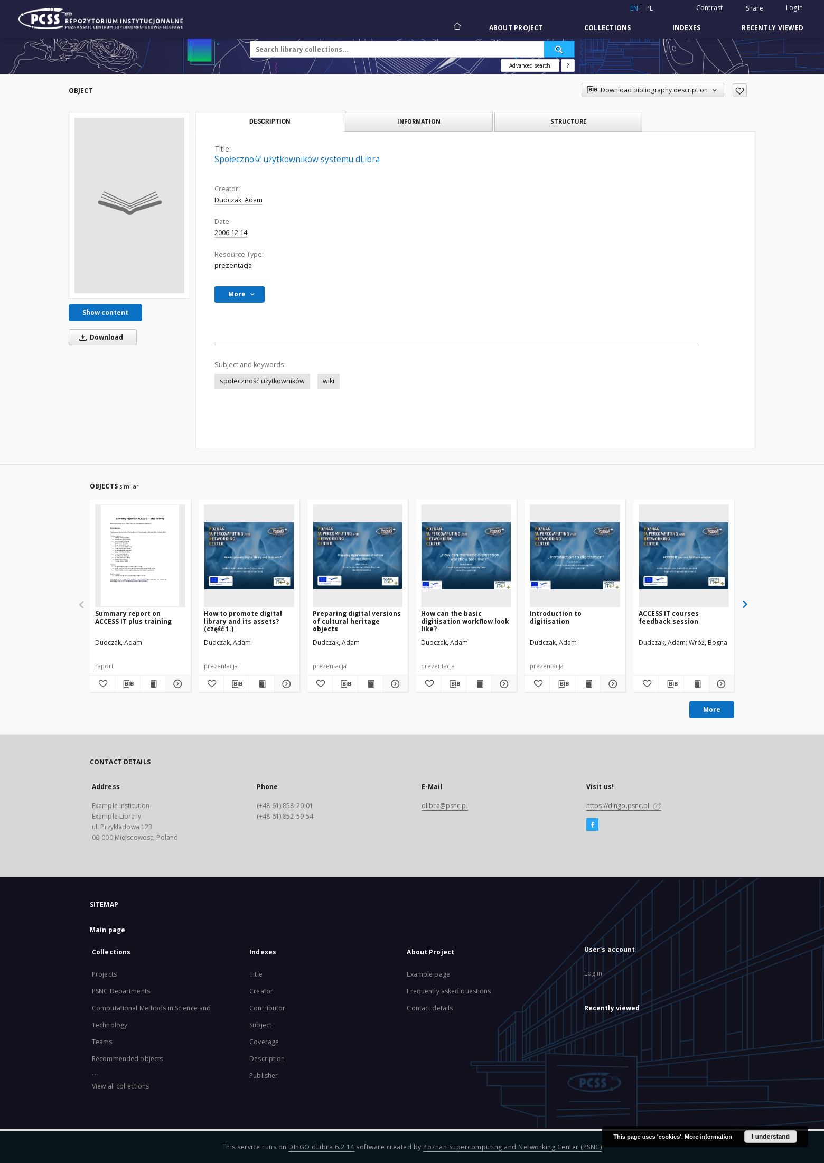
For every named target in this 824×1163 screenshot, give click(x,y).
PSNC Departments (121, 991)
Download (99, 337)
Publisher (263, 1075)
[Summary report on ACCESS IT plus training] (140, 555)
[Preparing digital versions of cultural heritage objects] (357, 555)
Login (794, 7)
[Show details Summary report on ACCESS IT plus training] (176, 684)
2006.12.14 (230, 232)
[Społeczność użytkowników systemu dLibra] (129, 205)
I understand (771, 1136)
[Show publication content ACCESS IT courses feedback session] (696, 684)
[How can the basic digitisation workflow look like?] (466, 555)
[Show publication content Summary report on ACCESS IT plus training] (153, 684)
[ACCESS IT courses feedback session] (683, 555)
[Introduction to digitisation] (575, 555)
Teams (102, 1041)
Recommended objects (127, 1058)
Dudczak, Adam (238, 199)
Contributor (267, 1007)
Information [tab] (419, 121)
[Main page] (457, 27)
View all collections (120, 1086)
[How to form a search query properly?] (568, 65)
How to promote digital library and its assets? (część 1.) (243, 621)
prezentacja (233, 265)
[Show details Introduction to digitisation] (611, 684)
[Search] (559, 49)
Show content (105, 312)
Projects (104, 974)
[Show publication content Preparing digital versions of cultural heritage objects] (370, 684)
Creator (261, 991)
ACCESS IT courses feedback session (669, 617)
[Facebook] (592, 825)
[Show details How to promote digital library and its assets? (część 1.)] (285, 684)
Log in (593, 973)
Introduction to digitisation (556, 617)
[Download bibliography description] (127, 684)
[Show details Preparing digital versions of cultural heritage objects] (394, 684)
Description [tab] (269, 121)
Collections (607, 27)
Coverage (264, 1041)
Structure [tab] (568, 121)
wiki (328, 381)
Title (256, 974)
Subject (260, 1024)
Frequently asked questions (449, 991)
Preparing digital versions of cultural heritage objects (357, 621)
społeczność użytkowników (262, 381)
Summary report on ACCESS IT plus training (133, 617)
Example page (428, 974)
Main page (107, 929)
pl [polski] (649, 8)
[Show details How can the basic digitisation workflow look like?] (502, 684)
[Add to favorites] (740, 90)
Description (267, 1058)
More (711, 709)
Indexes (686, 27)
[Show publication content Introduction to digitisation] (587, 684)
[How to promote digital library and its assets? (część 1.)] (249, 555)
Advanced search (529, 65)
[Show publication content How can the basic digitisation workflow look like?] (478, 684)
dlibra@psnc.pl (445, 805)
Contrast (709, 7)
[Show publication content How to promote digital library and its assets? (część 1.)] (261, 684)
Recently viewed (772, 27)
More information (708, 1136)
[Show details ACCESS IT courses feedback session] (720, 684)
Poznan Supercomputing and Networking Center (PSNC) (512, 1146)
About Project (516, 27)
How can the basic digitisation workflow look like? (465, 621)
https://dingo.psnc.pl (623, 805)
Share (754, 8)
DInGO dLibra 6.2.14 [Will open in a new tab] (321, 1146)
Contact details (430, 1007)
